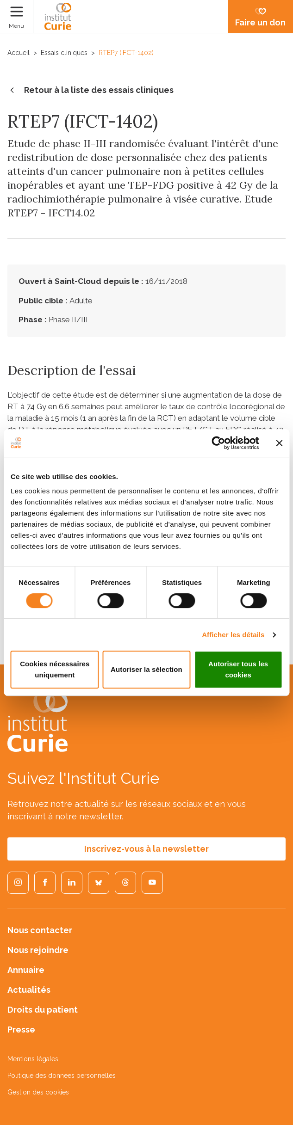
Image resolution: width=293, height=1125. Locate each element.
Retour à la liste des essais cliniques (90, 90)
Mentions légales (32, 1059)
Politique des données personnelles (61, 1075)
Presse (21, 1029)
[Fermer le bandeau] (279, 443)
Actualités (28, 990)
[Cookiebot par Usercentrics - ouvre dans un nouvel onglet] (218, 443)
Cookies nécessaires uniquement (54, 669)
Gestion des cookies (38, 1092)
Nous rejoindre (38, 950)
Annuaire (25, 970)
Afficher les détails (233, 635)
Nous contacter (39, 930)
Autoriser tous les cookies (238, 669)
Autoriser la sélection (146, 669)
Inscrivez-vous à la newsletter (146, 849)
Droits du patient (42, 1009)
